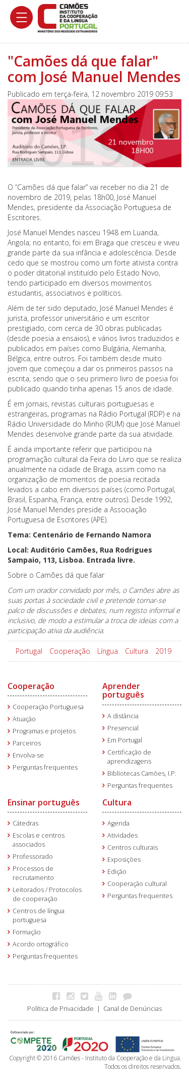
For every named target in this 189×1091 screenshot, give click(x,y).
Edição (117, 871)
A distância (123, 716)
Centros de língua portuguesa (39, 915)
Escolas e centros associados (39, 840)
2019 (163, 651)
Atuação (24, 719)
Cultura (136, 651)
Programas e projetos (44, 731)
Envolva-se (28, 755)
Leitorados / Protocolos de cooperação (47, 894)
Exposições (124, 859)
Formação (27, 932)
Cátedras (25, 823)
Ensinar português (44, 802)
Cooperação (69, 651)
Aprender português (123, 690)
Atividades (122, 835)
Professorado (33, 856)
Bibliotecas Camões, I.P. (141, 773)
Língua (107, 651)
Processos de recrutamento (33, 873)
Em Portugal (124, 740)
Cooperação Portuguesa (48, 707)
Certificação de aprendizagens (129, 757)
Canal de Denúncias (132, 1008)
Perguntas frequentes (45, 767)
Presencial (123, 728)
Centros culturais (132, 847)
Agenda (118, 823)
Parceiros (27, 743)
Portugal (29, 651)
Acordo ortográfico (41, 944)
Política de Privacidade (60, 1008)
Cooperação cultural (137, 883)
